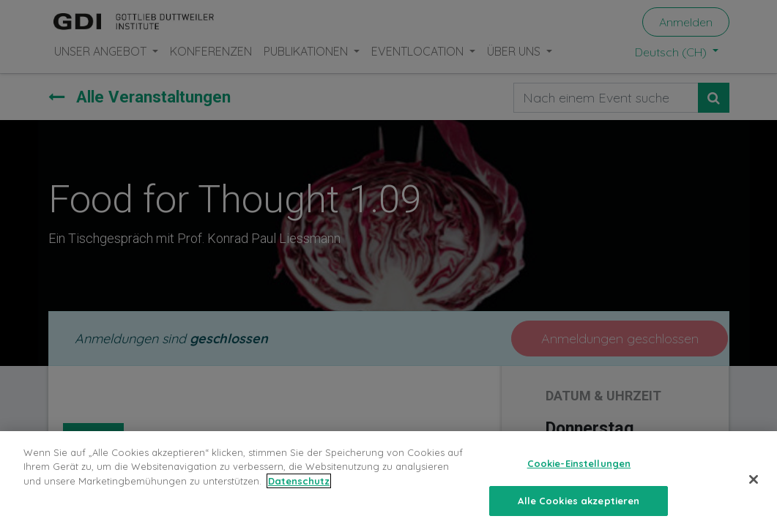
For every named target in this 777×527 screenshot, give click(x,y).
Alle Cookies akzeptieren (578, 510)
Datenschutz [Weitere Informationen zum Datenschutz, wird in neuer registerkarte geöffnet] (299, 490)
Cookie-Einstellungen (579, 473)
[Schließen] (753, 489)
